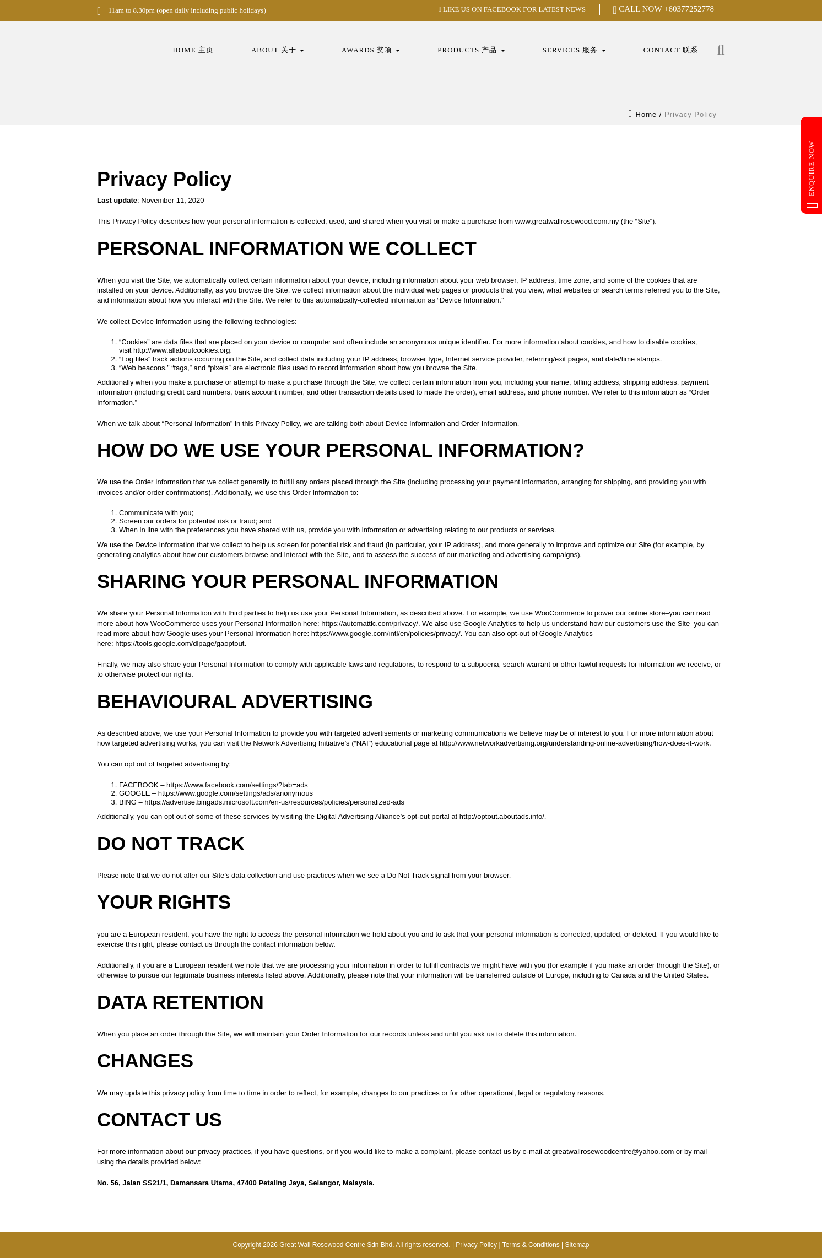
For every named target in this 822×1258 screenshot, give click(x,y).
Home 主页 (193, 50)
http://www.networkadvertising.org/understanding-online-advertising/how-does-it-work (574, 743)
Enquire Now (812, 174)
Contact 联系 (670, 50)
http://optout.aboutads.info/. (503, 816)
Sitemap (577, 1245)
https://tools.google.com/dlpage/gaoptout (179, 643)
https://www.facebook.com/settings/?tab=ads (237, 785)
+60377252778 (689, 8)
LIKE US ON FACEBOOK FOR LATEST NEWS (511, 9)
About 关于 (277, 50)
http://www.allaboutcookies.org (181, 350)
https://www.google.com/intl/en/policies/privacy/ (386, 633)
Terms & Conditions (531, 1245)
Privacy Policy (476, 1245)
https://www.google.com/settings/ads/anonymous (235, 793)
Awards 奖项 (371, 50)
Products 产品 (471, 50)
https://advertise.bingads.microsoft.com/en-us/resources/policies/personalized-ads (274, 802)
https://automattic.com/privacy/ (369, 623)
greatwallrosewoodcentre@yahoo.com (613, 1151)
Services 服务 (574, 50)
